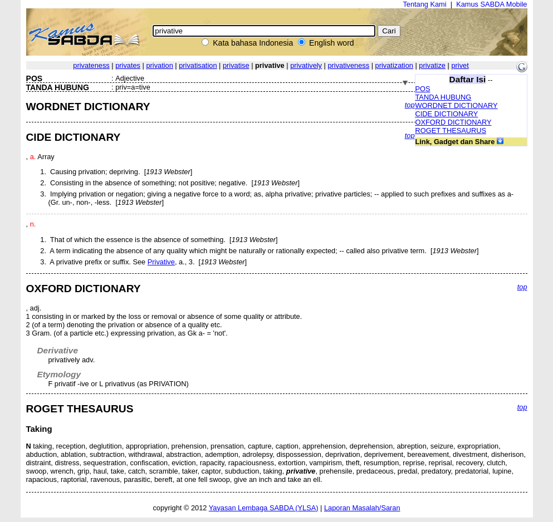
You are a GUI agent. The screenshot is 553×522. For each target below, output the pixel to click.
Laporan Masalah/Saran (362, 508)
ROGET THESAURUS (451, 130)
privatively (306, 65)
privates (127, 65)
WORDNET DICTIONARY (456, 105)
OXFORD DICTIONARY (453, 122)
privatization (394, 65)
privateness (91, 65)
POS (422, 89)
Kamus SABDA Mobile (491, 4)
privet (459, 65)
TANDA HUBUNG (443, 97)
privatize (432, 65)
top (410, 105)
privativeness (348, 65)
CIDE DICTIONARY (446, 114)
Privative (161, 262)
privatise (236, 65)
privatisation (198, 65)
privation (159, 65)
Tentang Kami (424, 4)
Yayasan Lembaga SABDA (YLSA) (264, 508)
